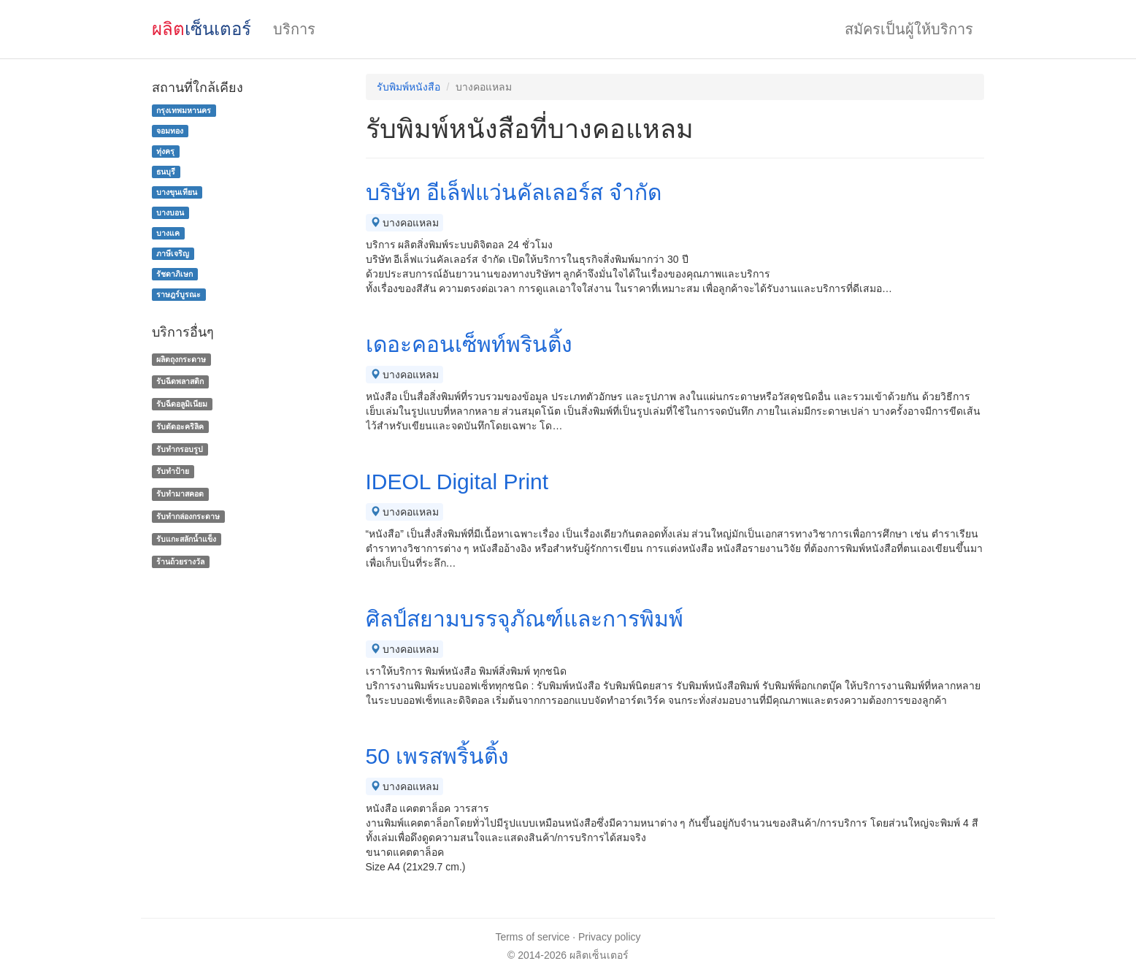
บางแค (168, 233)
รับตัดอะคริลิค (180, 426)
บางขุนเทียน (176, 192)
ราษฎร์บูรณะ (178, 294)
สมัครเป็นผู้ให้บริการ (909, 29)
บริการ (294, 29)
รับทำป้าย (172, 471)
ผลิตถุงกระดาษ (181, 359)
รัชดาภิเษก (174, 273)
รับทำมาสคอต (180, 493)
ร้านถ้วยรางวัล (180, 561)
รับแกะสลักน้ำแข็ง (186, 539)
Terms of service (532, 937)
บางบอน (170, 212)
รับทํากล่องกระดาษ (188, 516)
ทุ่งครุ (165, 151)
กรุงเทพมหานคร (183, 110)
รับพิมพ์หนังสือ (408, 87)
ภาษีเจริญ (172, 253)
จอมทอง (169, 130)
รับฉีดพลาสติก (180, 381)
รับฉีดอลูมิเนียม (181, 403)
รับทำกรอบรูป (179, 449)
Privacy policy (609, 937)
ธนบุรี (165, 171)
